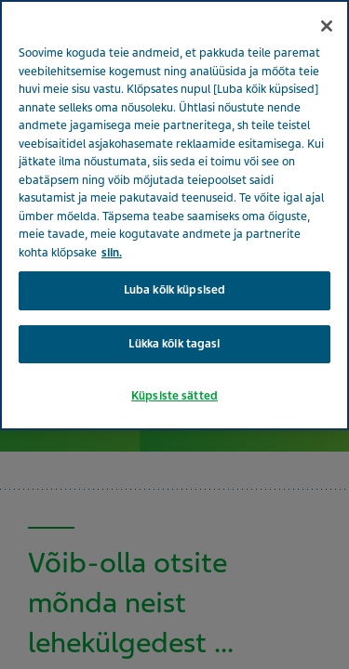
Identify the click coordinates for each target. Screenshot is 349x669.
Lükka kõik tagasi (174, 343)
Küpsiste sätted (174, 395)
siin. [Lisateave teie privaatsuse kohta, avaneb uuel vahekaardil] (111, 252)
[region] (174, 215)
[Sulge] (326, 26)
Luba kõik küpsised (174, 289)
